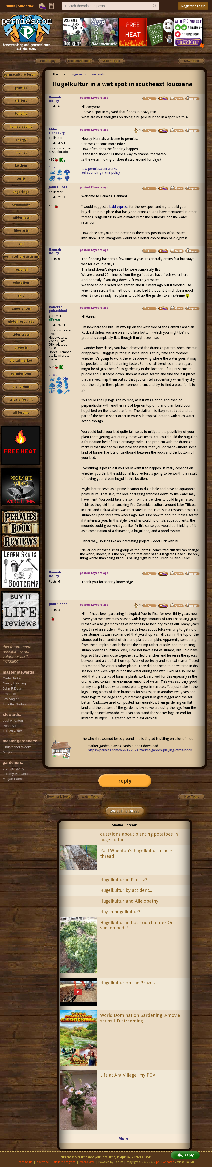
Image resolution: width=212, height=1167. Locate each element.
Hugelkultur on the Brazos (127, 982)
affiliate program (64, 1162)
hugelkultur (79, 74)
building (21, 113)
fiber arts (21, 230)
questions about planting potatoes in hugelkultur (139, 836)
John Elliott (58, 187)
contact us (25, 1162)
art (21, 243)
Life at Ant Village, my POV (127, 1075)
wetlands (98, 74)
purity (21, 178)
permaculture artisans (21, 256)
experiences (21, 308)
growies (21, 88)
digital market (21, 360)
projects (21, 347)
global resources (21, 321)
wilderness (21, 217)
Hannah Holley (55, 99)
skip (21, 295)
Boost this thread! (124, 811)
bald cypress (118, 207)
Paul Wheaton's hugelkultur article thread (136, 853)
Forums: (59, 74)
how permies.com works (99, 169)
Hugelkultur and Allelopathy (129, 901)
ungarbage (21, 192)
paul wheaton (165, 1162)
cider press (21, 334)
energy (21, 140)
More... (124, 1138)
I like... (53, 167)
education (21, 282)
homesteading (21, 126)
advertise (43, 1162)
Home (10, 6)
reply (125, 781)
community (21, 204)
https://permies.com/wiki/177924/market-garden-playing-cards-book (140, 750)
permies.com (21, 373)
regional (21, 269)
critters (21, 100)
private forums (21, 399)
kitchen (21, 165)
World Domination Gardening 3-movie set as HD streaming (140, 1018)
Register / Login (193, 6)
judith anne (58, 604)
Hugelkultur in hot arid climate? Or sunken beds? (136, 925)
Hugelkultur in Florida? (123, 879)
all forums (21, 412)
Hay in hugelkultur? (120, 911)
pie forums (21, 386)
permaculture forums (21, 74)
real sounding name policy (100, 172)
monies (21, 152)
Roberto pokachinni (58, 309)
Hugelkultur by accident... (126, 890)
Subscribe (26, 6)
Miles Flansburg (57, 131)
